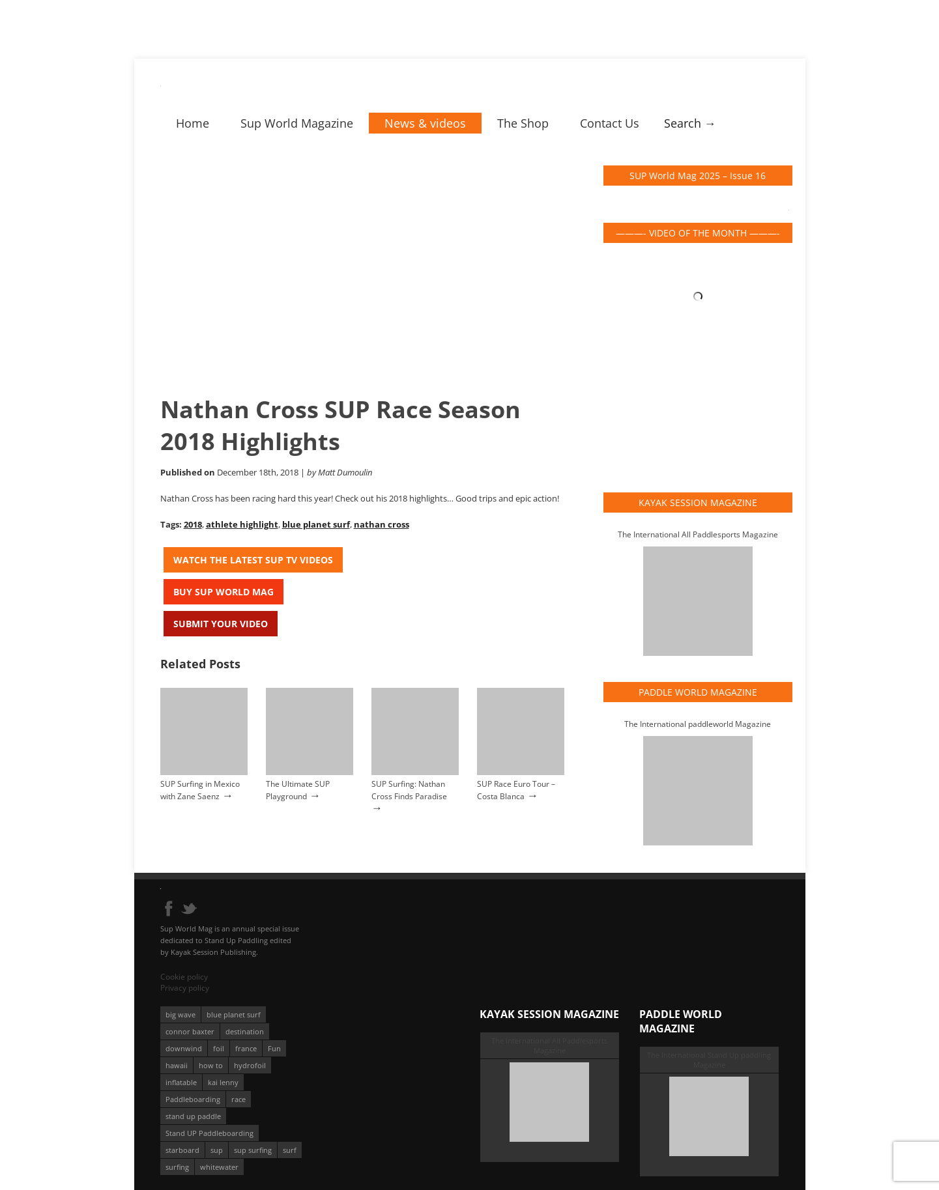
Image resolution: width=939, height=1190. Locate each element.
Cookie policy (184, 976)
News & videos (425, 123)
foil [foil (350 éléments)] (218, 1048)
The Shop (523, 123)
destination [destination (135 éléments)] (244, 1031)
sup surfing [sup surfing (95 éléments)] (253, 1150)
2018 (193, 524)
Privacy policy (184, 987)
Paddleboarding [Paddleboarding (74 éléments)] (193, 1099)
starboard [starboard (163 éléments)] (182, 1150)
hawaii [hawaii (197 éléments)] (177, 1065)
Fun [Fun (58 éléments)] (274, 1048)
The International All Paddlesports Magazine (698, 534)
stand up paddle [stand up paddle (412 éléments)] (193, 1116)
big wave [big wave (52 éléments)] (180, 1014)
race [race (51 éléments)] (238, 1099)
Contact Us (609, 123)
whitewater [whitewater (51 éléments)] (219, 1167)
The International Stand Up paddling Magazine (709, 1060)
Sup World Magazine (296, 123)
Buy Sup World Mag (223, 592)
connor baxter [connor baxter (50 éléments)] (190, 1031)
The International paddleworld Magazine (697, 724)
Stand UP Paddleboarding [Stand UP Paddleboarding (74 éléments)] (209, 1133)
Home (192, 123)
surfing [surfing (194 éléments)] (177, 1167)
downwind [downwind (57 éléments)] (184, 1048)
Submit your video (220, 623)
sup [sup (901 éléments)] (216, 1150)
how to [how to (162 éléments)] (211, 1065)
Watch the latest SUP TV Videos (253, 560)
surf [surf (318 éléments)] (289, 1150)
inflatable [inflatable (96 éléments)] (181, 1082)
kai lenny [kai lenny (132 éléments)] (223, 1082)
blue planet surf (316, 524)
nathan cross (381, 524)
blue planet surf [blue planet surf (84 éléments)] (234, 1014)
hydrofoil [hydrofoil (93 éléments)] (250, 1065)
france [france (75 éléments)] (246, 1048)
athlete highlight (242, 524)
